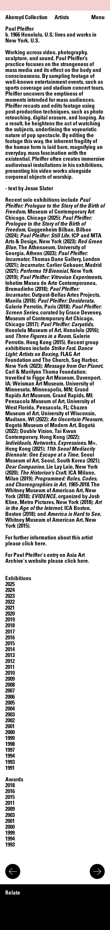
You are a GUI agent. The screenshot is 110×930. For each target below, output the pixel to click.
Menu (98, 17)
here (40, 543)
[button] (10, 584)
